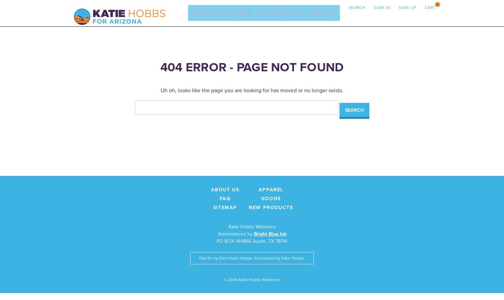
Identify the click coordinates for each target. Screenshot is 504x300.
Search (357, 7)
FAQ (225, 205)
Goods (239, 18)
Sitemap (225, 214)
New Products (280, 18)
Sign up (408, 7)
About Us (322, 18)
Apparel (206, 18)
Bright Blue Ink (270, 240)
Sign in (382, 7)
